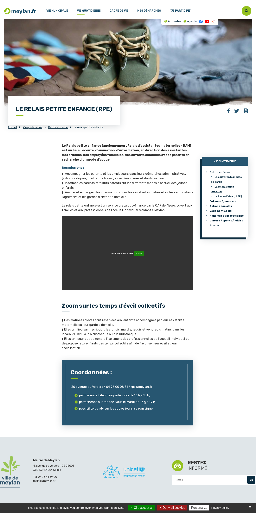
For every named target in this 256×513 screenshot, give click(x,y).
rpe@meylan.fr (141, 387)
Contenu (17, 1)
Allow (139, 253)
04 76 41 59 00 (47, 477)
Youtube (207, 21)
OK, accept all (141, 507)
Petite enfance (220, 171)
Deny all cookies (172, 507)
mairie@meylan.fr (44, 481)
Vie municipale (57, 10)
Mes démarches (149, 10)
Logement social (221, 210)
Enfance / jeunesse (223, 201)
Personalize (199, 507)
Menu (7, 1)
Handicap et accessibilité (227, 215)
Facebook (201, 21)
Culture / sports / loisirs (226, 220)
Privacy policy (220, 507)
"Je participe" (180, 10)
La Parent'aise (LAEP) (228, 196)
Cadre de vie (119, 10)
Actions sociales (221, 205)
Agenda (192, 21)
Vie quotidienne (89, 10)
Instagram (213, 21)
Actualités (174, 21)
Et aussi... (216, 225)
